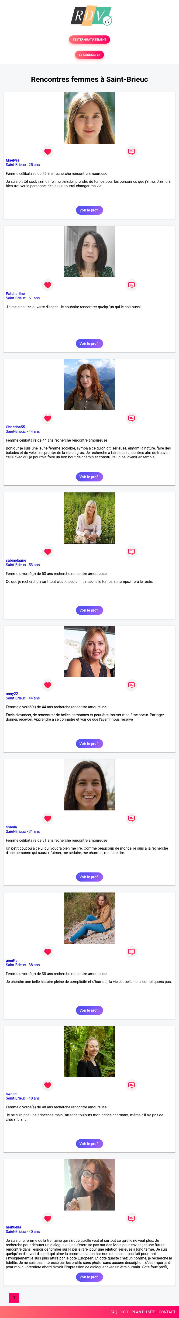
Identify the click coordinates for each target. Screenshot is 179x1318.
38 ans (34, 965)
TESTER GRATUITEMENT (90, 39)
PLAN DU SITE (143, 1312)
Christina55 (15, 427)
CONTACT (167, 1312)
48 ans (34, 1098)
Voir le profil (89, 210)
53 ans (34, 565)
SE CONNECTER (89, 54)
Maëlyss (13, 160)
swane (11, 1094)
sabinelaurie (16, 560)
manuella (13, 1227)
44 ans (34, 431)
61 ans (34, 298)
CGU (124, 1312)
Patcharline (15, 293)
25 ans (34, 165)
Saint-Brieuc (16, 165)
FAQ (113, 1312)
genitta (11, 960)
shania (11, 827)
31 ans (34, 831)
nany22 (12, 694)
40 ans (34, 1231)
